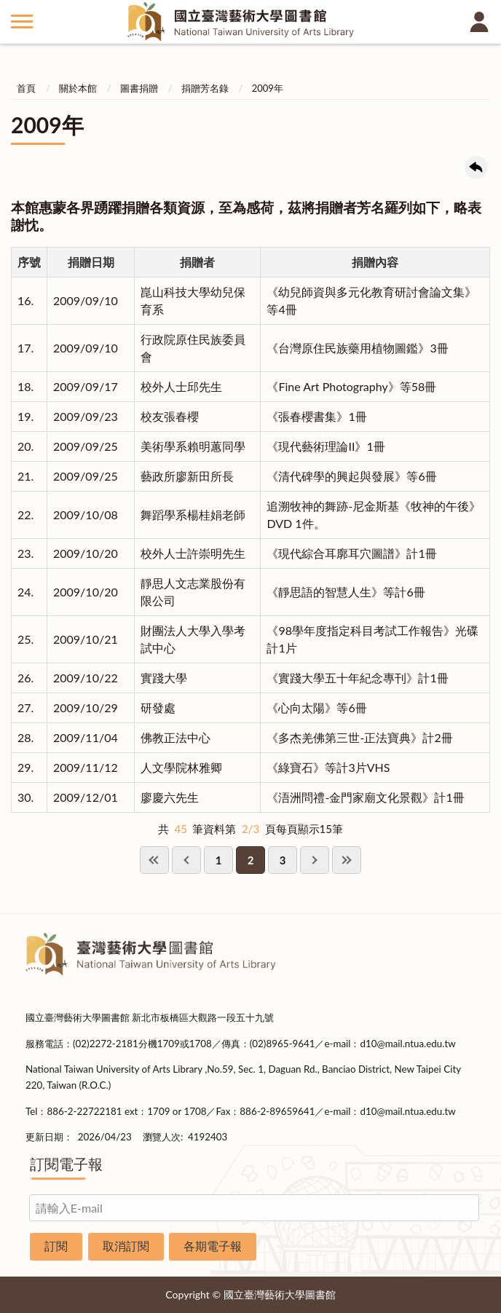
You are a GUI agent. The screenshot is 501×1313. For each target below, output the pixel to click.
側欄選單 (22, 21)
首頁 (26, 88)
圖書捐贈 (139, 88)
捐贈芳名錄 (205, 88)
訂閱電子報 (66, 1163)
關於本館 (78, 88)
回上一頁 (476, 167)
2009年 (267, 88)
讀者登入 (479, 22)
